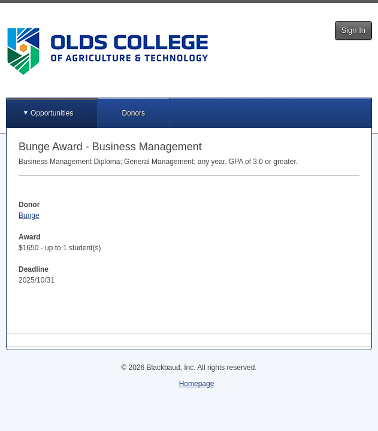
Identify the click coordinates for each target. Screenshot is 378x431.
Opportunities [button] (52, 113)
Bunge (29, 215)
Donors (133, 113)
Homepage (196, 384)
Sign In (353, 30)
